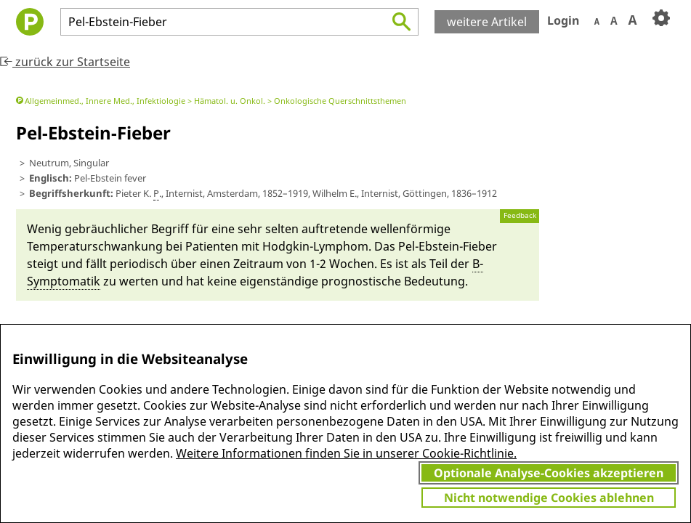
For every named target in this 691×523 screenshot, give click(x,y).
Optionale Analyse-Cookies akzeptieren (548, 473)
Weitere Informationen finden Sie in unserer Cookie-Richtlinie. (346, 453)
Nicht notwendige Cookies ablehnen (549, 498)
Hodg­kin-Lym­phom (315, 246)
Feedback (520, 215)
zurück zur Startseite (65, 62)
